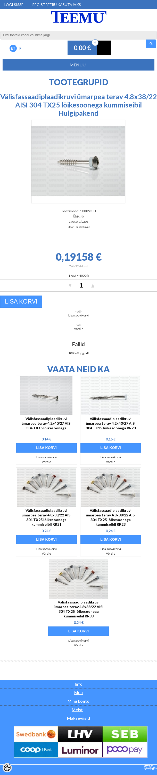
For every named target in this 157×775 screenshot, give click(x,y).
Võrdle (78, 329)
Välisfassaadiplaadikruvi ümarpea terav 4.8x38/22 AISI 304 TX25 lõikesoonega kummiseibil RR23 (111, 517)
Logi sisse (13, 4)
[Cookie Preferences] (7, 767)
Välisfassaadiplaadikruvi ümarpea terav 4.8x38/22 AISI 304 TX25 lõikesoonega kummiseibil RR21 (46, 517)
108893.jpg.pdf (78, 353)
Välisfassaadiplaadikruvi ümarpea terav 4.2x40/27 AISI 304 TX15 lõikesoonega (46, 423)
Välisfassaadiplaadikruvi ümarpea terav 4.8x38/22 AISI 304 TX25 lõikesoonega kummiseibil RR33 (78, 609)
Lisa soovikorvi (78, 315)
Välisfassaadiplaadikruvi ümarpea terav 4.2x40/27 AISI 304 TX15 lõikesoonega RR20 (111, 423)
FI (20, 48)
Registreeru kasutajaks (56, 4)
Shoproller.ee (150, 767)
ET (13, 48)
